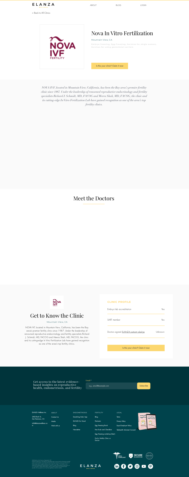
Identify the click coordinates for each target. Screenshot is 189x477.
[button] (76, 430)
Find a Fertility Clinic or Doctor (103, 439)
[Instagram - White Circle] (137, 466)
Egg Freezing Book (101, 425)
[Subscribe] (143, 386)
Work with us (55, 426)
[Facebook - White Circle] (123, 466)
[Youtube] (143, 466)
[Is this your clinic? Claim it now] (109, 66)
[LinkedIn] (116, 466)
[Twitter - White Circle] (130, 466)
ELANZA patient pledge (133, 331)
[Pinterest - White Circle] (150, 466)
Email (88, 380)
